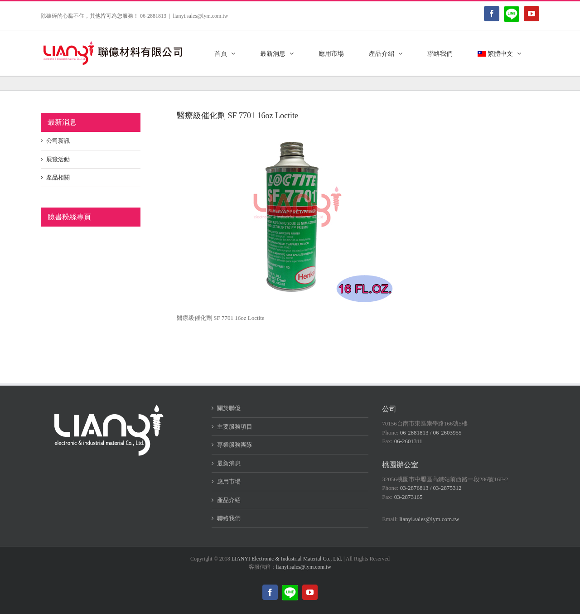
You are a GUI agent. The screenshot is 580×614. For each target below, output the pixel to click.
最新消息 (229, 463)
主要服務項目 (234, 426)
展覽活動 (58, 159)
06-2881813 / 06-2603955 (431, 432)
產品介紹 (229, 500)
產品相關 (58, 177)
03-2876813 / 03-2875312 (431, 487)
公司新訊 (58, 140)
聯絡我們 (229, 518)
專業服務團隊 (234, 444)
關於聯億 (229, 408)
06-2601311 (408, 441)
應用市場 (229, 481)
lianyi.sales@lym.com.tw (200, 16)
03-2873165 (408, 496)
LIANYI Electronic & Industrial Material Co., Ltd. (287, 559)
